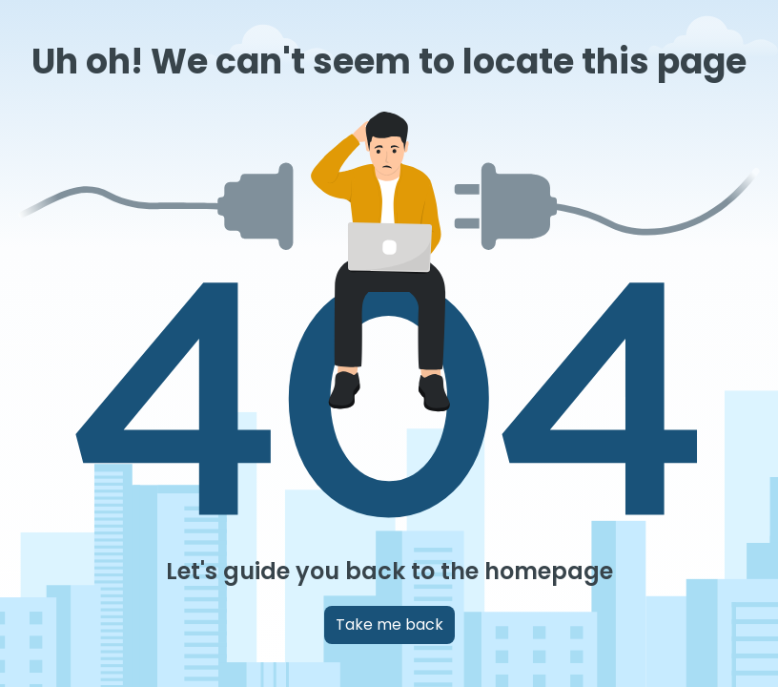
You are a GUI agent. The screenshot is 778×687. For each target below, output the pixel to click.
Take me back (389, 624)
